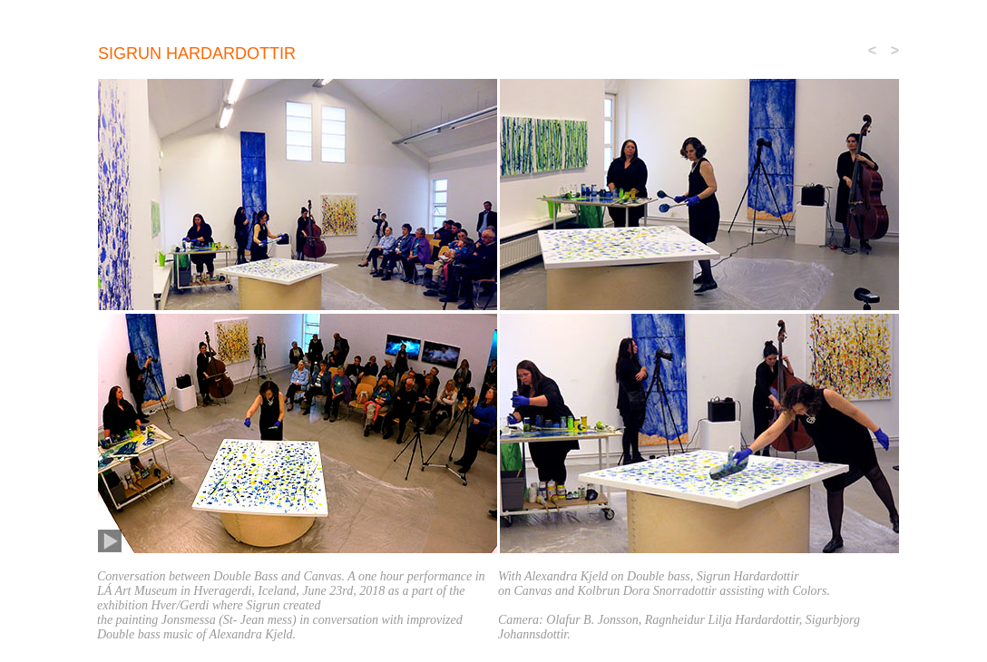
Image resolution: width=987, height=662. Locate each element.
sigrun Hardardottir (197, 53)
